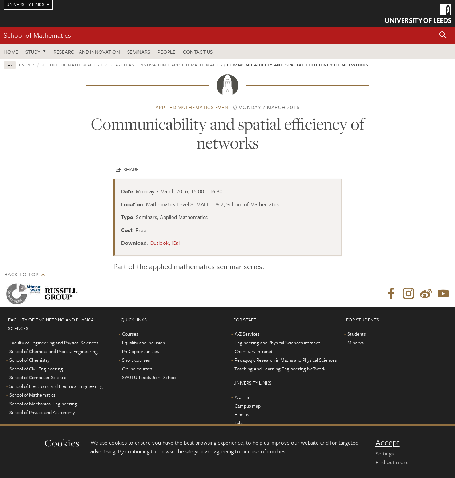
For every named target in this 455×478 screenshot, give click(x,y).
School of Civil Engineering (36, 368)
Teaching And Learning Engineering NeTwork (279, 368)
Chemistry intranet (254, 351)
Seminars (138, 52)
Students (356, 333)
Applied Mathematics (196, 64)
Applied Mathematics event (194, 107)
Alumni (242, 397)
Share (131, 169)
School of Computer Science (38, 377)
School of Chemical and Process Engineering (53, 351)
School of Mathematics (37, 35)
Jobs (238, 423)
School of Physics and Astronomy (42, 412)
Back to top (21, 274)
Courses (130, 333)
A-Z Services (247, 333)
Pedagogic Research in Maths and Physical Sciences (286, 360)
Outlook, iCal (165, 243)
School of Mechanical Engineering (43, 403)
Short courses (136, 360)
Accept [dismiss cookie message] (387, 442)
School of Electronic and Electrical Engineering (56, 386)
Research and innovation (135, 64)
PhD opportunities (140, 351)
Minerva (355, 342)
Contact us (198, 52)
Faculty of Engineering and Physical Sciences (53, 342)
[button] (443, 35)
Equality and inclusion (143, 342)
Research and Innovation (86, 52)
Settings (384, 453)
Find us (242, 414)
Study (32, 52)
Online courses (137, 368)
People (166, 52)
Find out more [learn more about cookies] (392, 462)
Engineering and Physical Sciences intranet (277, 342)
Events (27, 64)
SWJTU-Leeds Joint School (149, 377)
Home (11, 52)
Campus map (248, 405)
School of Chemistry (29, 360)
